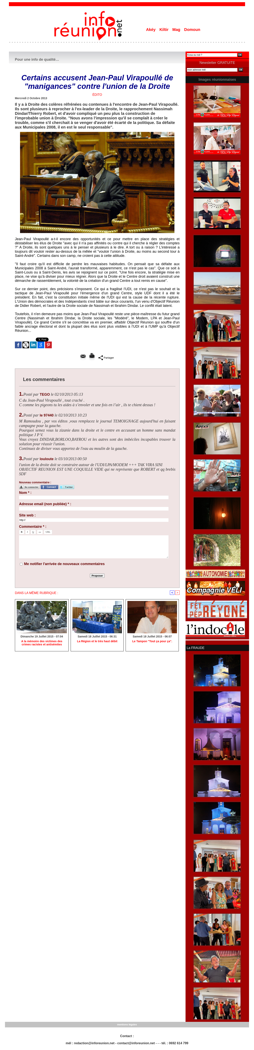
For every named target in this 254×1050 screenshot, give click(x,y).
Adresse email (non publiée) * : (45, 504)
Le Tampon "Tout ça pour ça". (152, 641)
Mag (177, 29)
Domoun (192, 29)
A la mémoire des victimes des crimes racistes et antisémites (42, 643)
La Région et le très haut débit (97, 641)
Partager (106, 358)
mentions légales (127, 1024)
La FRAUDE (195, 647)
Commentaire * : (32, 527)
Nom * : (25, 493)
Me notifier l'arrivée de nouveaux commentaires (64, 564)
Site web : (27, 515)
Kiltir (164, 29)
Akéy (151, 29)
